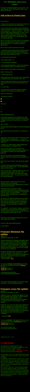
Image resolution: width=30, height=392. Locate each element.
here (12, 258)
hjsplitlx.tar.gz (17, 321)
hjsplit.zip (23, 265)
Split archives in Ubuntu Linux (13, 15)
